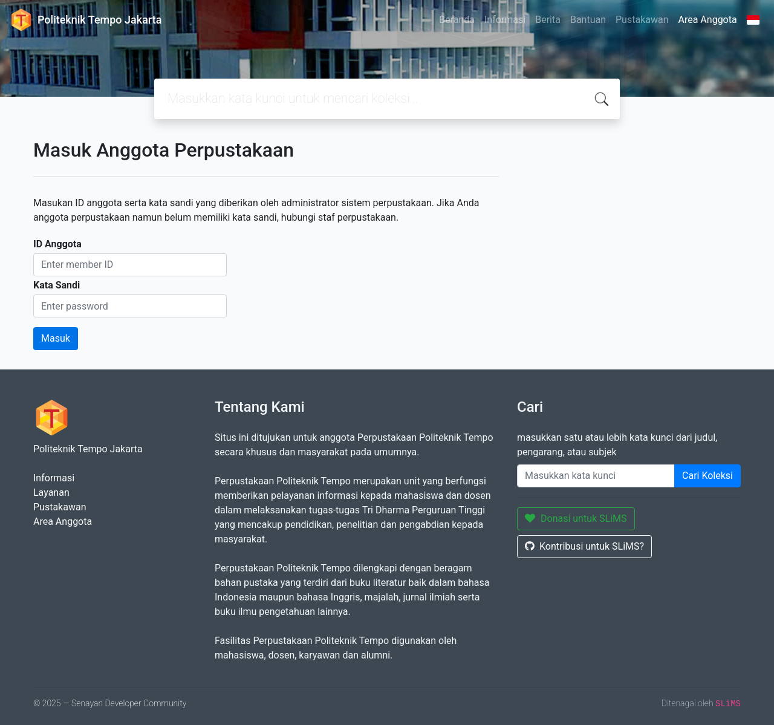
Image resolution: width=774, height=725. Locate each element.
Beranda (457, 19)
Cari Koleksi (707, 475)
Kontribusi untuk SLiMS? (584, 546)
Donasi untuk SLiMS (576, 518)
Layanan (51, 492)
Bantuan (588, 19)
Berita (548, 19)
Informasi (504, 19)
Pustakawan (642, 19)
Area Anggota (707, 19)
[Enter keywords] (596, 475)
